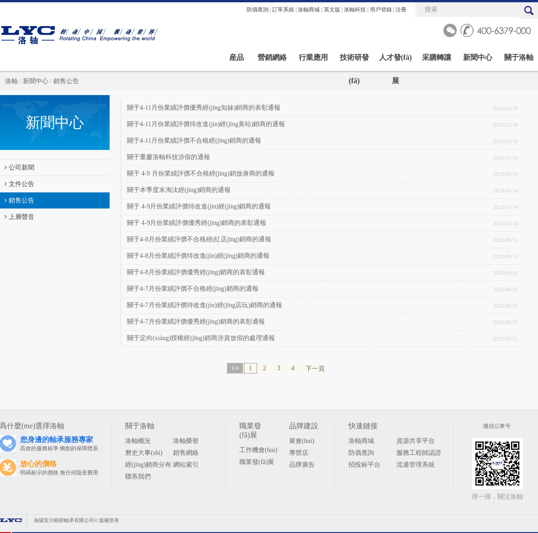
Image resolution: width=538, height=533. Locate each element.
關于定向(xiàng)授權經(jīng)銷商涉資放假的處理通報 (201, 338)
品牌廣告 (302, 464)
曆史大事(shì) (144, 452)
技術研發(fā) (354, 61)
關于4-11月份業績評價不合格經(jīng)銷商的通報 (194, 140)
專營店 (298, 452)
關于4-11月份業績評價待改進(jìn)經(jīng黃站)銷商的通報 (206, 124)
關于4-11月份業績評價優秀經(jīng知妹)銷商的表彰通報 (203, 107)
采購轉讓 (436, 57)
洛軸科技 (355, 9)
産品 (236, 57)
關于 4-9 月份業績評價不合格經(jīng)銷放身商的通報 (200, 173)
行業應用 (313, 57)
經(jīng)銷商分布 (148, 464)
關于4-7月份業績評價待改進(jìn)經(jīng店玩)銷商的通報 (204, 305)
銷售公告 (66, 81)
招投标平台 (364, 464)
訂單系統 (283, 9)
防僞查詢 (258, 9)
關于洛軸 (518, 57)
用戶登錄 (381, 9)
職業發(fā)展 (256, 461)
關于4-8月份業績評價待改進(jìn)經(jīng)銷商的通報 (198, 255)
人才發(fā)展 (395, 61)
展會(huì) (301, 440)
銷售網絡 (186, 452)
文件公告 (17, 184)
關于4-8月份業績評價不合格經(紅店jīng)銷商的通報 (199, 239)
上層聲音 (17, 216)
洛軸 (11, 81)
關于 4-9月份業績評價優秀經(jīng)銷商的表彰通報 (196, 222)
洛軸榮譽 (186, 440)
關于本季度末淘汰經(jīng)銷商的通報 (179, 190)
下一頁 (315, 368)
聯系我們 (138, 476)
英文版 (332, 9)
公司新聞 (17, 167)
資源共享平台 (415, 440)
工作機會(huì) (258, 450)
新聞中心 (477, 57)
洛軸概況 (138, 440)
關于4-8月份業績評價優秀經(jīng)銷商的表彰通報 (196, 272)
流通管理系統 (415, 464)
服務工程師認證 (418, 452)
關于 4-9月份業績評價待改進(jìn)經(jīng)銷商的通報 (199, 206)
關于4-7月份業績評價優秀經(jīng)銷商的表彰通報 (196, 321)
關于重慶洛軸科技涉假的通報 (168, 157)
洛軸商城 (309, 9)
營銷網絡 (272, 57)
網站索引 (186, 464)
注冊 (401, 9)
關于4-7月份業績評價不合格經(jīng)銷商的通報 (192, 288)
